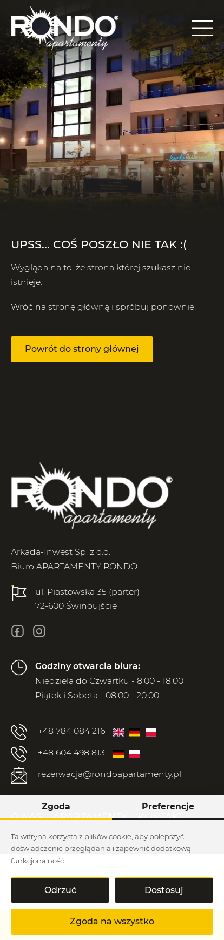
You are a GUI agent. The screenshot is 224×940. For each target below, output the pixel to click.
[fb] (17, 631)
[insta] (39, 631)
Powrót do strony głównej (82, 349)
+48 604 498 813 (58, 754)
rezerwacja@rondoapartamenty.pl (96, 775)
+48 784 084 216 (58, 732)
